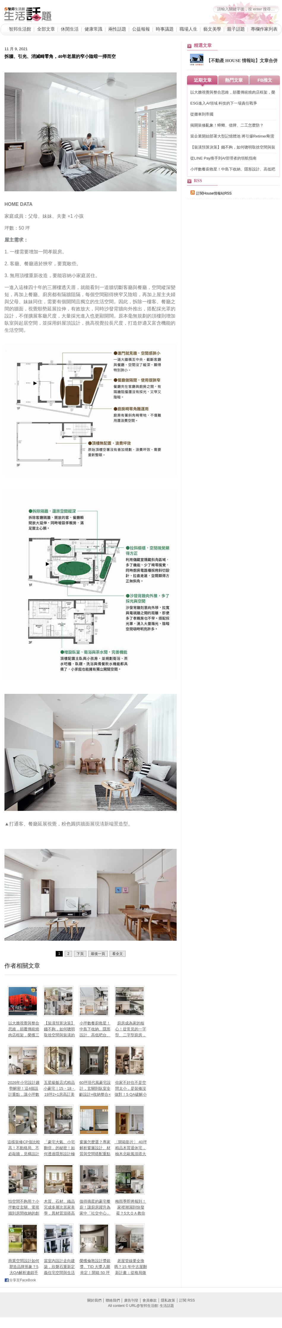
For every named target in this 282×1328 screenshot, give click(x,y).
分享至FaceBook (22, 1280)
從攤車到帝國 (201, 114)
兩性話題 (117, 29)
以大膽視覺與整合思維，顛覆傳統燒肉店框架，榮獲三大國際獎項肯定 (232, 92)
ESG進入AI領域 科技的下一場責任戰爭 (223, 103)
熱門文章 (234, 80)
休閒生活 (70, 29)
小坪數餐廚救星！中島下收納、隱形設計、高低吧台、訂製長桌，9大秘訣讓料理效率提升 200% (232, 169)
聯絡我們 (113, 1300)
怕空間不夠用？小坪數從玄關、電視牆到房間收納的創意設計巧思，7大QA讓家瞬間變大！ (24, 1213)
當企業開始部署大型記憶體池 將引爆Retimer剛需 (232, 136)
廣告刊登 (131, 1300)
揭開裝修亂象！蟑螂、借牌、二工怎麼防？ (227, 125)
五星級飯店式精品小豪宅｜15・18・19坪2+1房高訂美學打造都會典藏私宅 (59, 1094)
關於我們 (94, 1300)
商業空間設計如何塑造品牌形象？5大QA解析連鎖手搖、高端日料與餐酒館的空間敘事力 (23, 1272)
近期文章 (203, 80)
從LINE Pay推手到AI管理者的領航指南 (223, 158)
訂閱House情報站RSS (211, 193)
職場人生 (188, 29)
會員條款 (149, 1300)
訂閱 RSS (187, 1300)
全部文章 (46, 29)
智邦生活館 (20, 29)
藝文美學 (212, 29)
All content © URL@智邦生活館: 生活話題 (141, 1306)
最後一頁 (98, 954)
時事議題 (165, 29)
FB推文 (265, 80)
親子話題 (236, 29)
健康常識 (93, 29)
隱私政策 (168, 1300)
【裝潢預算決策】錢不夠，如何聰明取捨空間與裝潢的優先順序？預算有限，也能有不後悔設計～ (232, 147)
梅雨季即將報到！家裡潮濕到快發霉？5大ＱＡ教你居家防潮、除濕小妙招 (130, 1213)
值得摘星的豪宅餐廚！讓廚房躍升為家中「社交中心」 (95, 1207)
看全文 (117, 954)
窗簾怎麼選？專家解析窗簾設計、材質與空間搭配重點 (95, 1148)
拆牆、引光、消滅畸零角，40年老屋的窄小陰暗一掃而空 (60, 56)
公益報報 (141, 29)
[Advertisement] (231, 306)
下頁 (80, 954)
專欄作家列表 (264, 29)
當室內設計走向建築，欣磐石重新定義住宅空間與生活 (59, 1266)
